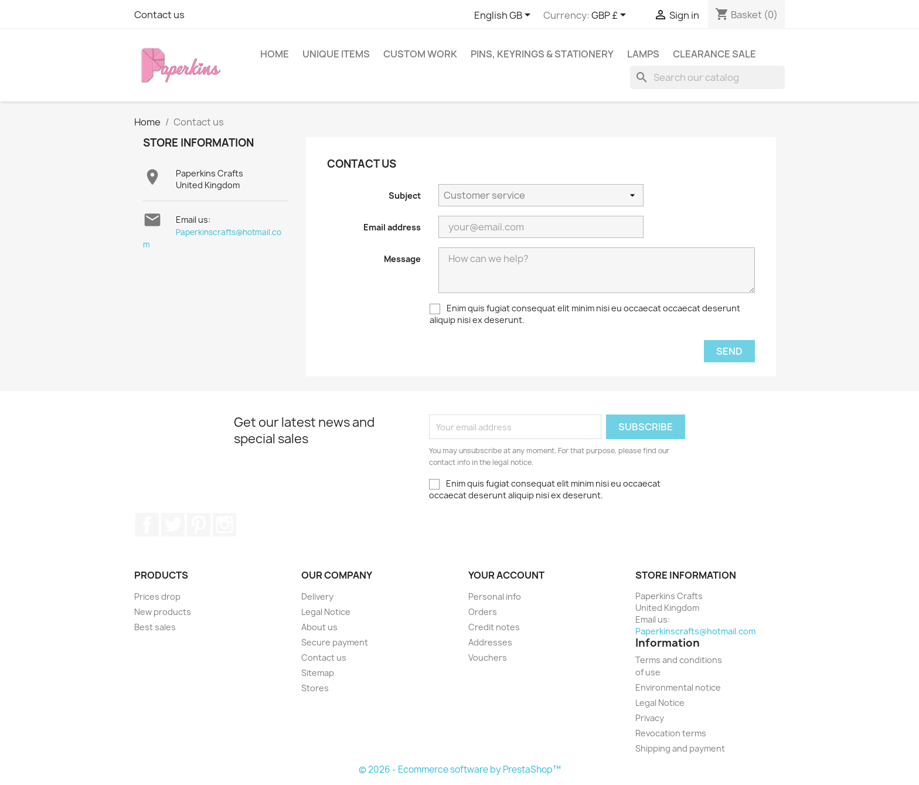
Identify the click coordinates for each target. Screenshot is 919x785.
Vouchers (487, 657)
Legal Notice (325, 611)
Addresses (490, 642)
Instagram (224, 524)
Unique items (336, 53)
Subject (405, 195)
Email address (392, 227)
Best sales (155, 627)
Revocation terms (670, 733)
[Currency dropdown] (610, 16)
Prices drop (157, 596)
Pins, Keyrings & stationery (542, 53)
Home (274, 53)
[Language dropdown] (504, 16)
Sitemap (317, 672)
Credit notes (494, 627)
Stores (315, 688)
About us (319, 627)
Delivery (317, 596)
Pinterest (198, 524)
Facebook (147, 524)
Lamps (643, 53)
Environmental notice (678, 687)
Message (402, 258)
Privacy (649, 717)
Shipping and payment (680, 748)
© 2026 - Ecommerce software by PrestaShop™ (460, 769)
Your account (506, 575)
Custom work (420, 53)
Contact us (159, 14)
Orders (482, 611)
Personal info (494, 596)
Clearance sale (714, 53)
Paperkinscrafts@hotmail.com (695, 631)
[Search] (707, 77)
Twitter (173, 524)
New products (162, 611)
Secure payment (334, 642)
